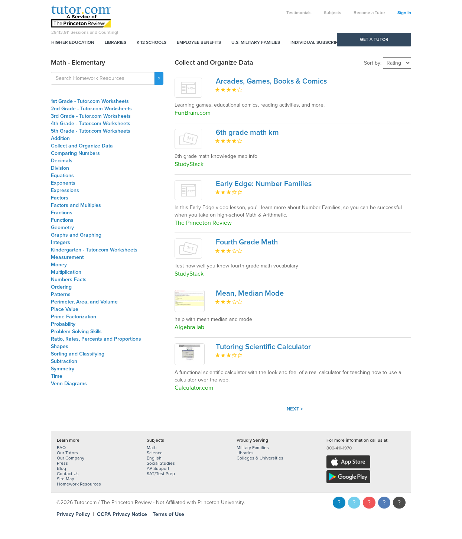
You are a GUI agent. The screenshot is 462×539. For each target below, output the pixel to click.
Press (62, 463)
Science (155, 452)
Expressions (65, 190)
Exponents (63, 183)
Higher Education (72, 42)
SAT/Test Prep (161, 473)
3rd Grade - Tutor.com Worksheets (91, 116)
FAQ (61, 447)
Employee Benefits (199, 42)
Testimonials (299, 12)
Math (152, 447)
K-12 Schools (151, 42)
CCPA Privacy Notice (122, 514)
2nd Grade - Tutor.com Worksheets (91, 108)
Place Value (64, 309)
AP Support (158, 468)
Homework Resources (79, 484)
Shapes (59, 346)
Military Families (253, 447)
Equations (62, 175)
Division (60, 168)
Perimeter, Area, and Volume (84, 302)
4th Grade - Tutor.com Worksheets (90, 123)
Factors (59, 198)
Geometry (62, 227)
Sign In (404, 12)
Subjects (332, 12)
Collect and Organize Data (82, 146)
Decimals (61, 161)
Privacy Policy (73, 514)
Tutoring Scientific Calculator (263, 346)
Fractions (61, 213)
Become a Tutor (369, 12)
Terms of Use (168, 514)
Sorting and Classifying (77, 354)
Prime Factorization (73, 317)
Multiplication (66, 272)
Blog (61, 468)
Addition (60, 138)
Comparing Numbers (75, 153)
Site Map (65, 478)
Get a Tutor (374, 39)
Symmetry (62, 369)
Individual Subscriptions (320, 42)
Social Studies (161, 463)
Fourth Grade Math (247, 242)
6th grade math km (247, 132)
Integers (60, 242)
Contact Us (68, 473)
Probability (63, 324)
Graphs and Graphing (76, 235)
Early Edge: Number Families (264, 183)
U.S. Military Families (255, 42)
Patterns (61, 294)
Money (59, 265)
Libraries (115, 42)
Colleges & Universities (260, 458)
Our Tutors (67, 452)
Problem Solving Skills (76, 331)
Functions (62, 220)
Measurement (67, 257)
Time (56, 376)
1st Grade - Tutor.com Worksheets (90, 101)
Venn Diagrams (69, 383)
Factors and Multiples (76, 205)
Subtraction (64, 361)
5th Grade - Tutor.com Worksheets (90, 131)
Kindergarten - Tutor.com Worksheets (94, 250)
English (154, 458)
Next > (295, 409)
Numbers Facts (69, 279)
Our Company (70, 458)
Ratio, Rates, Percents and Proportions (96, 339)
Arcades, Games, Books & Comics (271, 81)
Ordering (61, 287)
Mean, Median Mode (250, 293)
